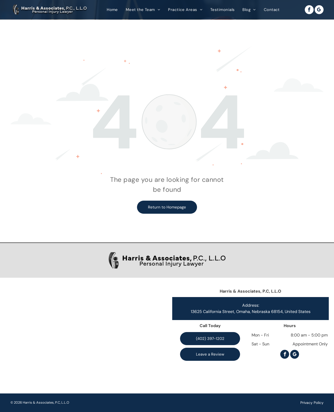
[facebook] (309, 10)
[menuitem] (112, 9)
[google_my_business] (319, 10)
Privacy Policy (312, 402)
